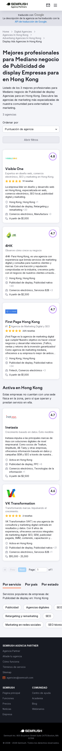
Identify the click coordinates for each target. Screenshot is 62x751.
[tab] (12, 584)
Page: (32, 569)
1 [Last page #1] (51, 569)
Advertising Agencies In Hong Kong (22, 38)
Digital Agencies (23, 31)
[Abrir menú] (55, 5)
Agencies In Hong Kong (15, 34)
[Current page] (41, 570)
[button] (31, 129)
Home (6, 31)
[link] (48, 5)
